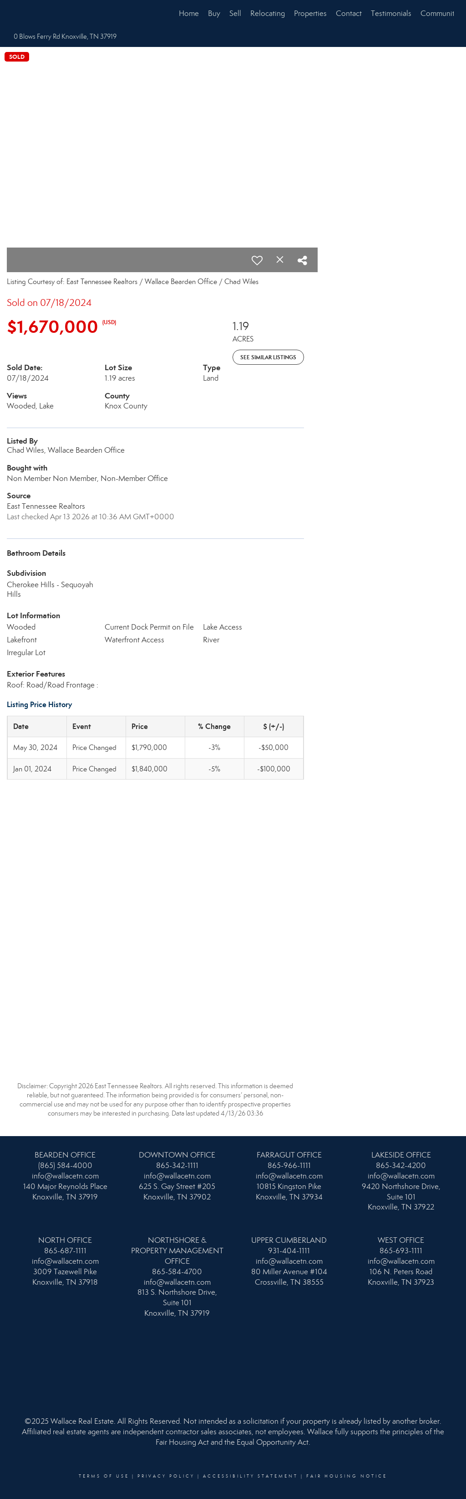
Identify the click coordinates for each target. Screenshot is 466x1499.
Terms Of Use (104, 1476)
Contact (349, 13)
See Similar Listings (268, 357)
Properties (310, 13)
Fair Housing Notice (346, 1476)
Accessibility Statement (250, 1476)
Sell (235, 13)
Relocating (267, 13)
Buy (214, 13)
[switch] (257, 260)
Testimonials (391, 13)
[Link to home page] (17, 13)
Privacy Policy (166, 1476)
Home (189, 13)
